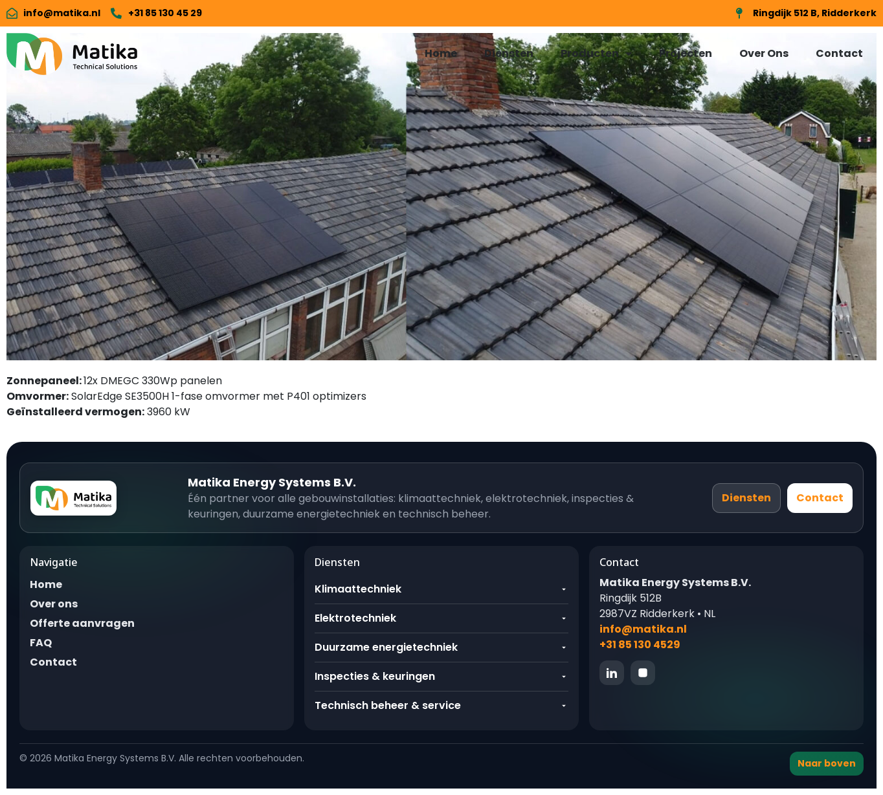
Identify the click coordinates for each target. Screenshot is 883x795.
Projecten (685, 53)
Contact (839, 53)
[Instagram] (643, 672)
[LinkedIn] (611, 672)
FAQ (41, 642)
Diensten (508, 53)
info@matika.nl (643, 629)
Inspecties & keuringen (441, 676)
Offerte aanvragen (82, 623)
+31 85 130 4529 (639, 644)
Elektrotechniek (441, 618)
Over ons (54, 603)
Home (441, 53)
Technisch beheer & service (441, 705)
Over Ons (763, 53)
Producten (596, 53)
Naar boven (827, 763)
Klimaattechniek (441, 589)
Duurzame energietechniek (441, 647)
